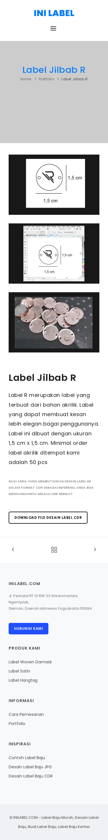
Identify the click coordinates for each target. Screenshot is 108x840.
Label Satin (19, 671)
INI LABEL (54, 13)
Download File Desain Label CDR (48, 517)
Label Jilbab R (54, 70)
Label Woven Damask (30, 662)
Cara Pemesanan (26, 714)
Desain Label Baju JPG (30, 767)
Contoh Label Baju (27, 758)
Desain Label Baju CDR (31, 776)
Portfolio (46, 79)
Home (25, 79)
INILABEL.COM (26, 817)
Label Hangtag (23, 680)
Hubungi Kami (28, 628)
